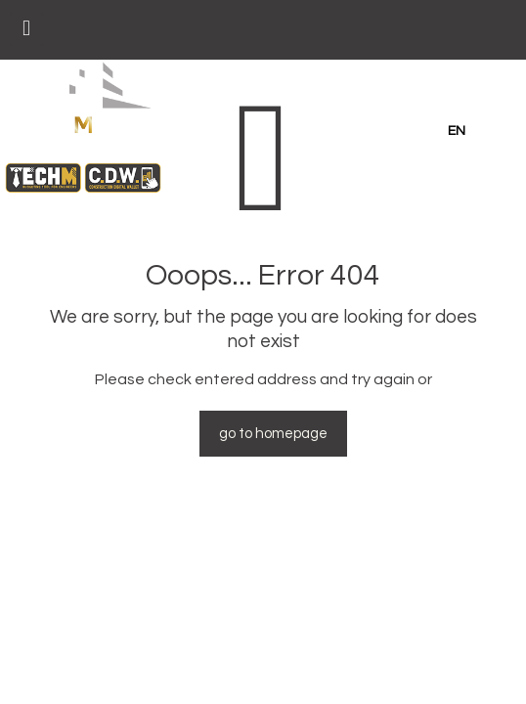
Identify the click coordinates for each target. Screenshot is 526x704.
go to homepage (273, 433)
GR (496, 131)
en (456, 131)
